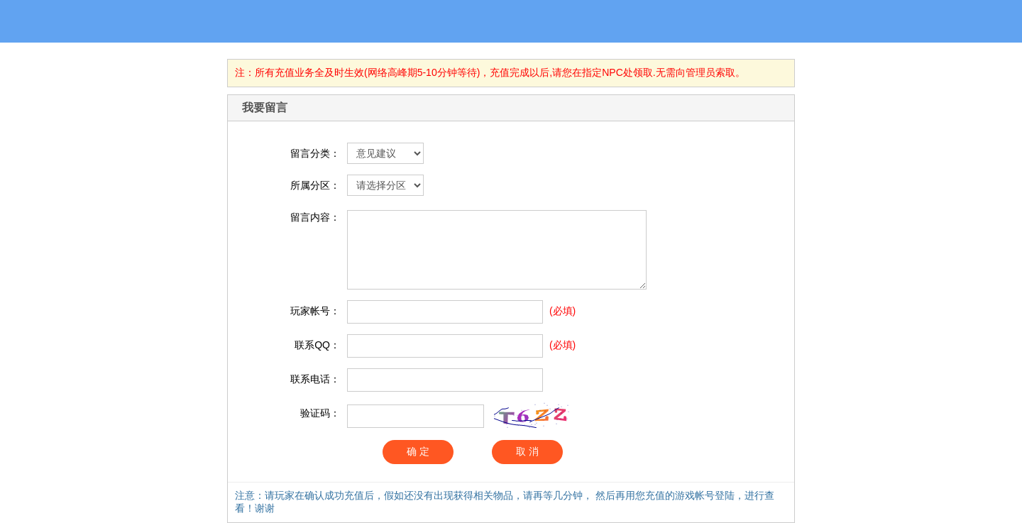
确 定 (418, 451)
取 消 (527, 451)
